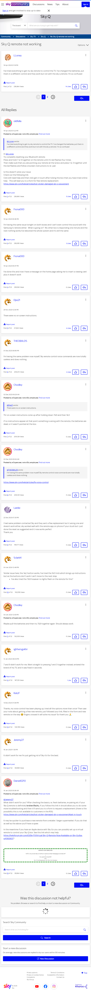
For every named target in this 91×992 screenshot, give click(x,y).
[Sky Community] (17, 4)
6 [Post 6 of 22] (7, 372)
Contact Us (60, 977)
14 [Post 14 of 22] (8, 768)
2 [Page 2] (47, 97)
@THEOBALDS (12, 470)
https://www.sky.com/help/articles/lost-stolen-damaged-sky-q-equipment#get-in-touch (43, 814)
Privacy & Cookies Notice (35, 975)
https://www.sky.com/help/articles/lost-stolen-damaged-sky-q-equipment (36, 184)
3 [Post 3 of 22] (7, 243)
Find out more (44, 134)
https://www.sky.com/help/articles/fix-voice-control (26, 482)
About (65, 4)
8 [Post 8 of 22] (7, 495)
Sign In (85, 4)
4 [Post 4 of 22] (7, 287)
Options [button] (81, 45)
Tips (57, 4)
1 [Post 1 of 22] (7, 86)
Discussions (38, 4)
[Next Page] (53, 97)
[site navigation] (2, 4)
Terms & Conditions (57, 972)
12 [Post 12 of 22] (7, 680)
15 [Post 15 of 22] (7, 873)
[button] (85, 55)
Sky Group (30, 979)
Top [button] (85, 973)
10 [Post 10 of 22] (8, 592)
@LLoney (10, 141)
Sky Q (46, 16)
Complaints (31, 977)
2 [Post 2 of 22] (7, 196)
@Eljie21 (10, 405)
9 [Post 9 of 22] (7, 545)
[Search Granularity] (19, 26)
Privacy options (32, 972)
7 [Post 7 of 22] (7, 437)
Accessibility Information (55, 975)
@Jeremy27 (8, 799)
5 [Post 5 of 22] (7, 328)
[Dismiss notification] (49, 11)
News (50, 4)
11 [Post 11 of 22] (7, 636)
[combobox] (51, 26)
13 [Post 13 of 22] (7, 727)
